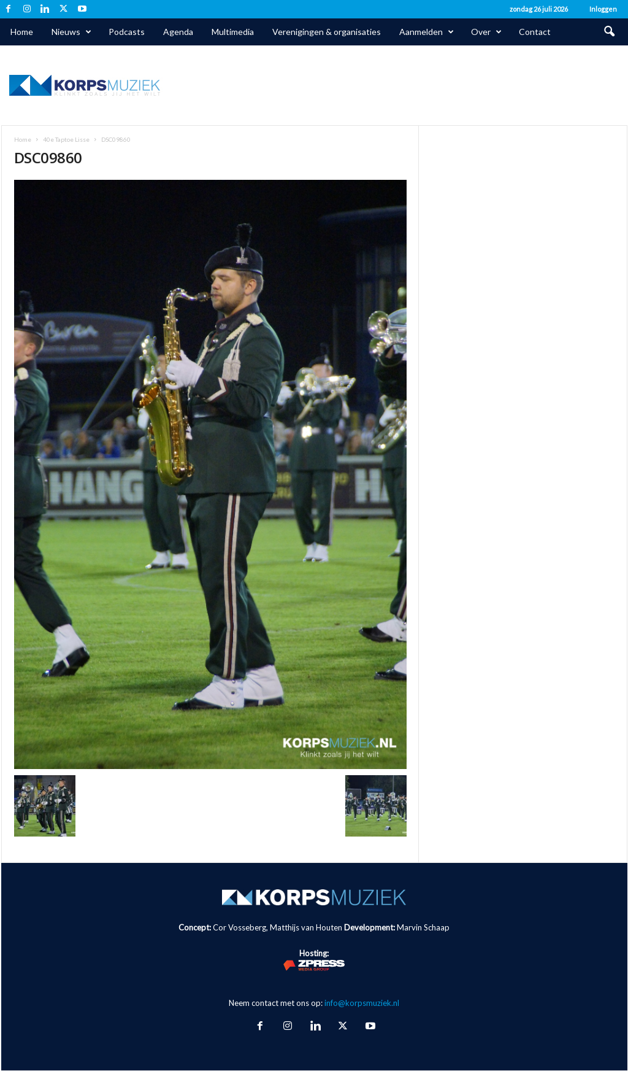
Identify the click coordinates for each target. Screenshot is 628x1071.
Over (486, 31)
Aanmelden (426, 31)
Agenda (178, 31)
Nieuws (71, 31)
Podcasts (127, 31)
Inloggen (603, 9)
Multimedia (233, 31)
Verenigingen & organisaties (326, 31)
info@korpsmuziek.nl (361, 1003)
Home (21, 31)
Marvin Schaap (423, 927)
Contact (535, 31)
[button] (608, 31)
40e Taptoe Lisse (66, 139)
